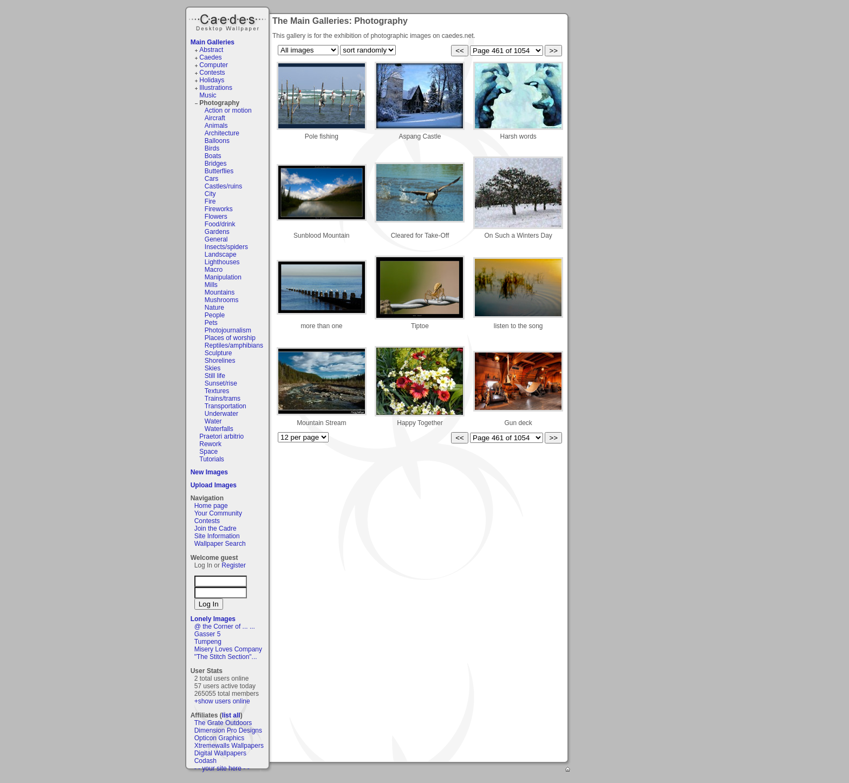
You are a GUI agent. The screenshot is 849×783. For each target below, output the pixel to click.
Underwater (221, 413)
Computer (213, 65)
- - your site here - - (222, 768)
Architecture (222, 133)
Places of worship (230, 338)
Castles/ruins (223, 186)
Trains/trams (222, 398)
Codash (205, 761)
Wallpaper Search (220, 543)
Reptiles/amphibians (234, 345)
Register (233, 565)
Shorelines (220, 360)
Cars (211, 178)
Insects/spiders (226, 247)
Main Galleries (212, 42)
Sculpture (218, 353)
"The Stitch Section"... (225, 657)
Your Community (218, 513)
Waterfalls (219, 429)
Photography (219, 103)
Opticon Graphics (219, 738)
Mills (211, 285)
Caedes (228, 21)
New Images (209, 472)
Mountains (219, 292)
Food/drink (220, 224)
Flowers (216, 216)
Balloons (217, 141)
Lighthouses (222, 262)
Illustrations (215, 88)
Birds (212, 148)
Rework (210, 444)
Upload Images (214, 485)
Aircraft (215, 118)
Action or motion (228, 110)
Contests (212, 72)
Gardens (217, 232)
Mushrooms (222, 300)
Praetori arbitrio (221, 436)
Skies (212, 368)
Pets (211, 323)
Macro (214, 269)
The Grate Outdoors (223, 723)
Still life (215, 376)
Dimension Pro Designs (228, 730)
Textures (217, 391)
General (216, 239)
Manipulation (223, 277)
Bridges (216, 163)
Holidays (211, 80)
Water (213, 421)
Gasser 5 (207, 634)
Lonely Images (213, 619)
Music (207, 95)
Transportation (225, 406)
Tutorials (211, 459)
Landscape (221, 254)
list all (231, 715)
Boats (213, 156)
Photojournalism (228, 330)
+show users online (222, 701)
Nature (214, 307)
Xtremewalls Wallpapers (229, 745)
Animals (216, 125)
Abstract (211, 50)
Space (208, 451)
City (210, 194)
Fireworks (219, 209)
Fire (210, 201)
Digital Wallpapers (220, 753)
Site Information (217, 536)
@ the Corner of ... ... (224, 626)
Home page (211, 506)
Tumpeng (207, 641)
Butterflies (219, 171)
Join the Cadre (215, 528)
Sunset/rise (221, 383)
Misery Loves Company (228, 649)
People (215, 315)
